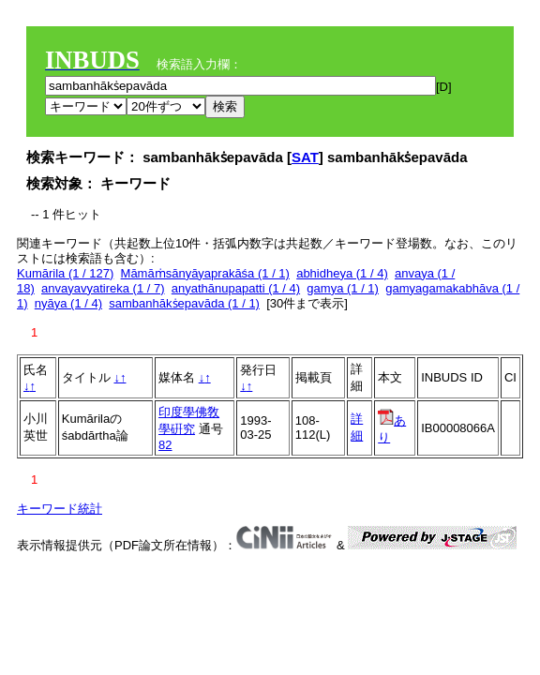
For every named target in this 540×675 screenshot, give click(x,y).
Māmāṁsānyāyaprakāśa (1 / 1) (205, 273)
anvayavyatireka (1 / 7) (103, 288)
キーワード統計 (59, 509)
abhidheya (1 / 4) (342, 273)
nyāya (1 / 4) (68, 303)
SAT (305, 157)
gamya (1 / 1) (343, 288)
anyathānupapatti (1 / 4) (236, 288)
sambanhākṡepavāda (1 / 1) (184, 303)
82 (165, 445)
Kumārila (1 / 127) (65, 273)
